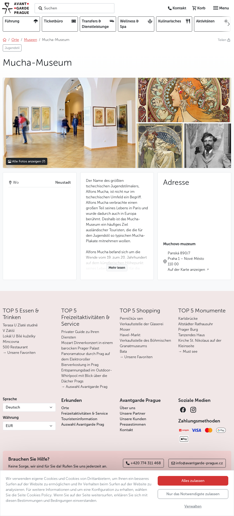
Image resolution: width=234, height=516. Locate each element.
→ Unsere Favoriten (19, 352)
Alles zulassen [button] (193, 480)
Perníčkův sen (131, 318)
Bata (123, 351)
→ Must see (187, 351)
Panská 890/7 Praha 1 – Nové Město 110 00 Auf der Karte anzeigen (187, 261)
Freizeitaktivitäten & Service (84, 413)
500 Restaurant (15, 347)
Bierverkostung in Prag (79, 365)
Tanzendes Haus (191, 335)
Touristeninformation (79, 419)
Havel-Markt (130, 335)
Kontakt (126, 430)
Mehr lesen (117, 268)
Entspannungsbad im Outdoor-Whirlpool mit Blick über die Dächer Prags (86, 375)
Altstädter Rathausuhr (195, 324)
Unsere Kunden (133, 419)
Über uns (127, 408)
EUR (9, 426)
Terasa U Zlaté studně (20, 325)
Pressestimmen (133, 424)
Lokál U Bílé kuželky (19, 336)
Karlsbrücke (188, 318)
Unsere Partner (132, 413)
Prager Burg (188, 329)
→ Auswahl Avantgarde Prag (84, 386)
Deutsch (13, 407)
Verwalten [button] (193, 506)
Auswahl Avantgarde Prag (82, 424)
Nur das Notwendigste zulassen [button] (193, 494)
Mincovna (11, 341)
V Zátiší (9, 330)
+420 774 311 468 (143, 463)
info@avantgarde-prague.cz (197, 463)
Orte (65, 408)
